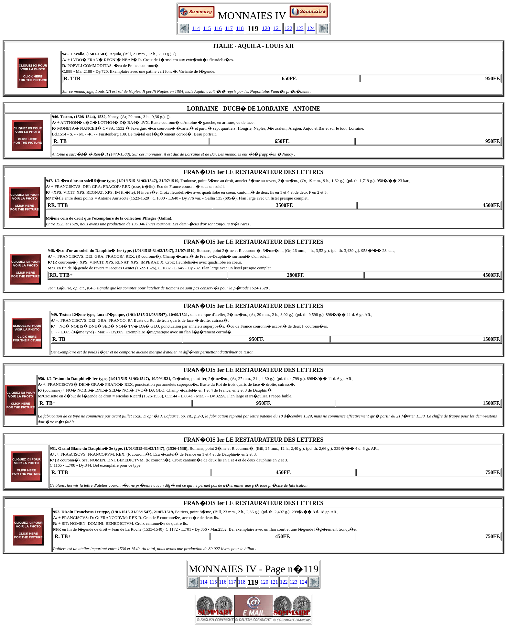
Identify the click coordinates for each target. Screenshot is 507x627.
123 (300, 28)
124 (311, 28)
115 (207, 28)
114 (196, 28)
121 (277, 28)
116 (217, 28)
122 (288, 28)
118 (239, 28)
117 (228, 28)
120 (266, 28)
